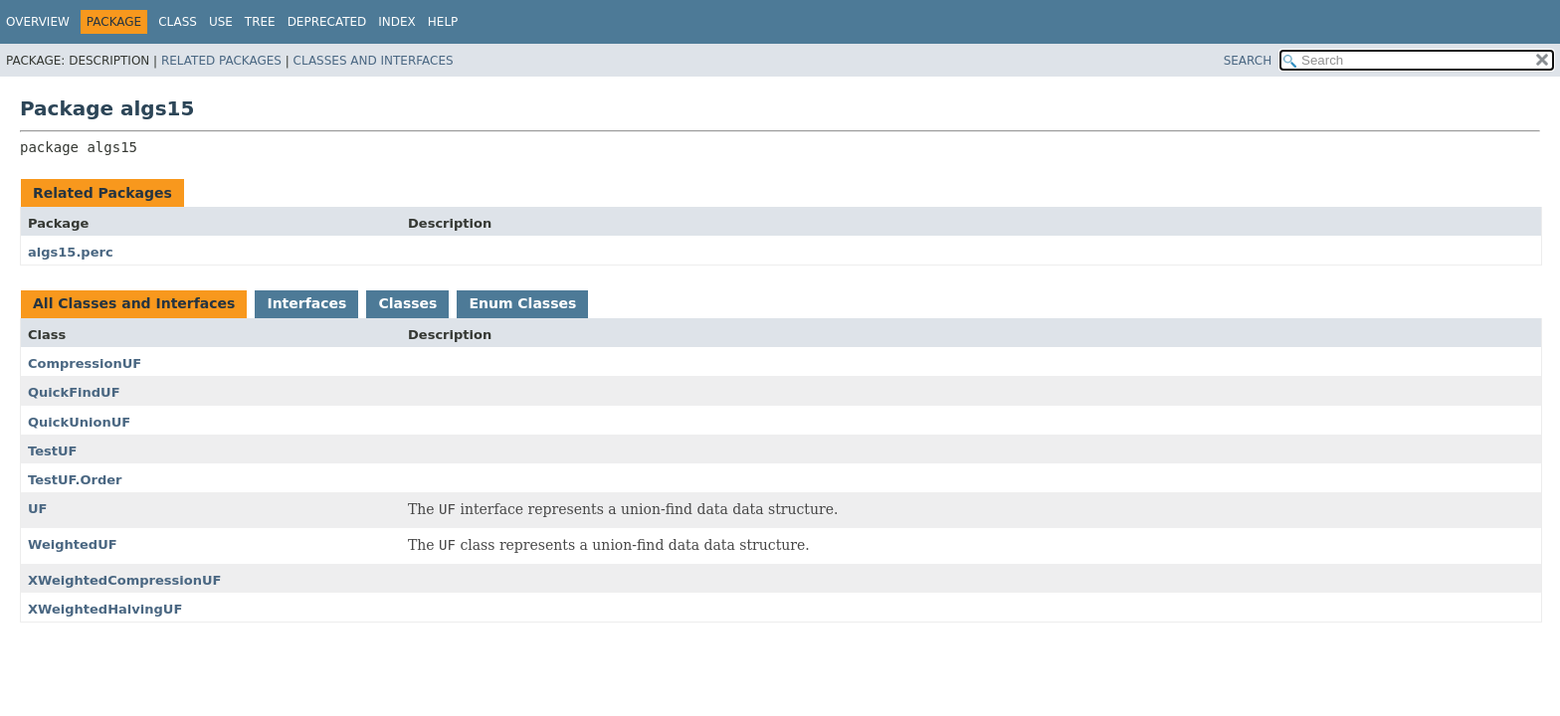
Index (397, 22)
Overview (38, 22)
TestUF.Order (74, 479)
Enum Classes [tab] (522, 303)
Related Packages (221, 61)
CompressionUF (84, 363)
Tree (260, 22)
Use (221, 22)
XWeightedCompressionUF (124, 580)
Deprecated (327, 22)
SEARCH (1248, 61)
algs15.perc (70, 252)
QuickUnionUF (79, 422)
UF (37, 508)
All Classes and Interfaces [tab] (134, 303)
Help (443, 22)
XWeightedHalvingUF (105, 609)
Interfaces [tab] (306, 303)
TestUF (52, 451)
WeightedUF (72, 544)
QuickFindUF (74, 392)
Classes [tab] (407, 303)
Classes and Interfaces (373, 61)
